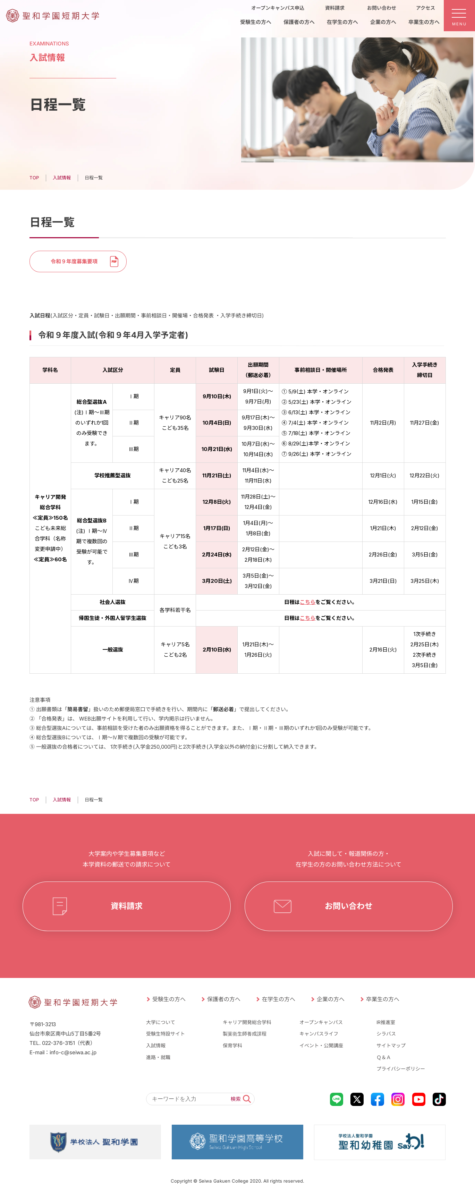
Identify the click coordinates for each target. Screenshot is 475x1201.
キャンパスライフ (318, 1034)
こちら (307, 602)
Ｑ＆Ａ (383, 1057)
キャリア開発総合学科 (247, 1022)
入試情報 (155, 1045)
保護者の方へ (223, 999)
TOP (34, 799)
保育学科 (232, 1045)
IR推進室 (385, 1022)
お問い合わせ (348, 906)
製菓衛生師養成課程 (244, 1034)
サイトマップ (391, 1045)
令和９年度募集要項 (73, 261)
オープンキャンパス (321, 1022)
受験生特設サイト (165, 1034)
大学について (160, 1022)
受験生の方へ (168, 999)
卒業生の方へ (382, 999)
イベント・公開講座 (321, 1045)
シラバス (386, 1034)
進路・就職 (158, 1057)
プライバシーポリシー (400, 1069)
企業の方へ (330, 999)
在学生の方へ (278, 999)
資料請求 (126, 906)
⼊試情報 (61, 799)
